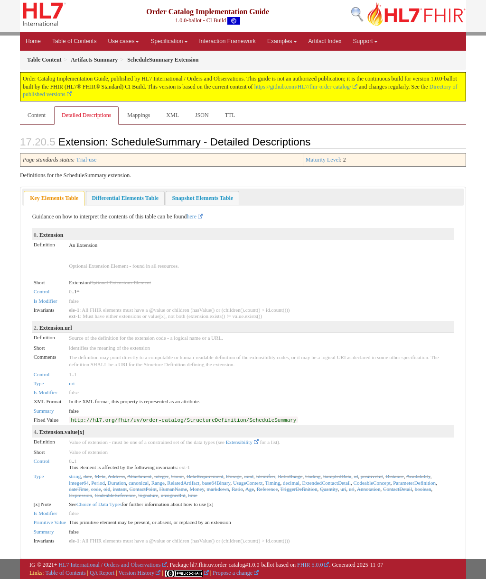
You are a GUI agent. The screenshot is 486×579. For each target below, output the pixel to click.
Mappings (138, 115)
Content (37, 115)
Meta (100, 476)
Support (365, 41)
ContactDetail (397, 489)
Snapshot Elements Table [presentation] (202, 198)
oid (106, 489)
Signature (148, 495)
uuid (248, 476)
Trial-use (86, 159)
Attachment (139, 476)
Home (33, 41)
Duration (116, 483)
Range (158, 483)
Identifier (265, 476)
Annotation (369, 489)
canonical (139, 483)
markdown (218, 489)
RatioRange (290, 476)
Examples (282, 41)
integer (161, 476)
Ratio (237, 489)
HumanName (173, 489)
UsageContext (247, 483)
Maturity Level (323, 159)
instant (120, 489)
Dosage (234, 476)
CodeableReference (115, 495)
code (96, 489)
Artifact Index (325, 41)
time (192, 495)
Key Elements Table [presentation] (54, 198)
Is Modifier (45, 301)
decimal (291, 483)
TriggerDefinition (299, 489)
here (192, 216)
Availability (418, 476)
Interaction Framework (227, 41)
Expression (80, 495)
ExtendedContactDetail (326, 483)
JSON (202, 115)
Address (116, 476)
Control (42, 291)
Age (249, 489)
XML (172, 115)
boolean (423, 489)
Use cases (123, 41)
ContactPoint (143, 489)
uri (72, 383)
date (88, 476)
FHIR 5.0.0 (310, 564)
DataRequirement (205, 476)
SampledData (337, 476)
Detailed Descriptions (86, 115)
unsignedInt (173, 495)
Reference (267, 489)
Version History (137, 573)
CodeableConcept (372, 483)
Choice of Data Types (99, 504)
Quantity (329, 489)
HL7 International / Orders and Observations (110, 564)
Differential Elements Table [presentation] (125, 198)
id (356, 476)
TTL (230, 115)
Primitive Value (50, 522)
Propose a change (232, 573)
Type (39, 383)
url (352, 489)
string (75, 476)
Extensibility (239, 442)
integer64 (79, 483)
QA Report (102, 573)
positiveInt (372, 476)
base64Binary (216, 483)
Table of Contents (74, 41)
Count (177, 476)
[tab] (54, 198)
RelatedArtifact (183, 483)
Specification (168, 41)
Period (98, 483)
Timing (272, 483)
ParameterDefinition (414, 483)
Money (197, 489)
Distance (394, 476)
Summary (44, 411)
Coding (312, 476)
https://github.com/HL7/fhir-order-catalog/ (302, 86)
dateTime (78, 489)
